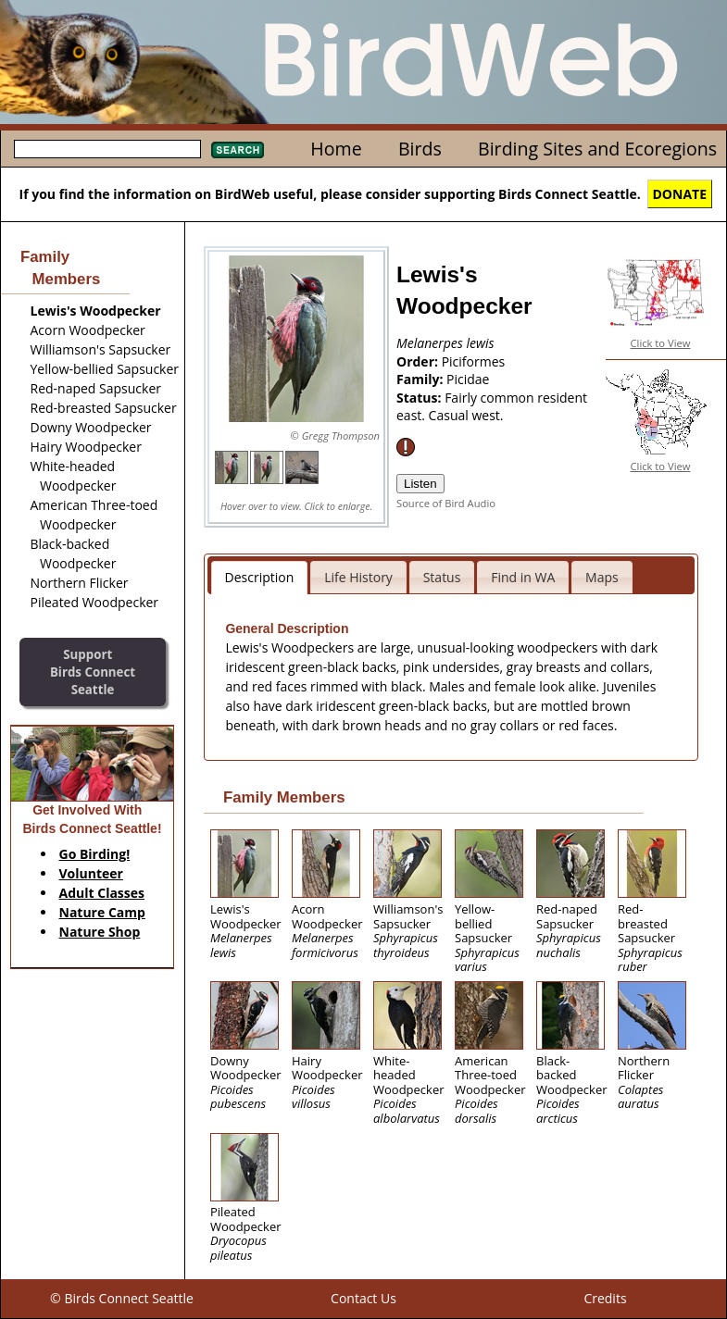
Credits (604, 1298)
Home (335, 148)
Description (260, 577)
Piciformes (474, 361)
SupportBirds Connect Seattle (92, 671)
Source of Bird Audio (445, 503)
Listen (420, 484)
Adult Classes (102, 893)
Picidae (467, 379)
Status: (420, 397)
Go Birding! (95, 854)
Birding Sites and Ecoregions (597, 148)
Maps (602, 577)
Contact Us (363, 1298)
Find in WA (523, 577)
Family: (421, 379)
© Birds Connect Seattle (122, 1298)
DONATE (680, 194)
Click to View (661, 343)
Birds (420, 148)
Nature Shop (100, 931)
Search (237, 150)
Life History (358, 577)
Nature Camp (102, 912)
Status (442, 577)
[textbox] (107, 149)
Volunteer (91, 873)
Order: (419, 361)
